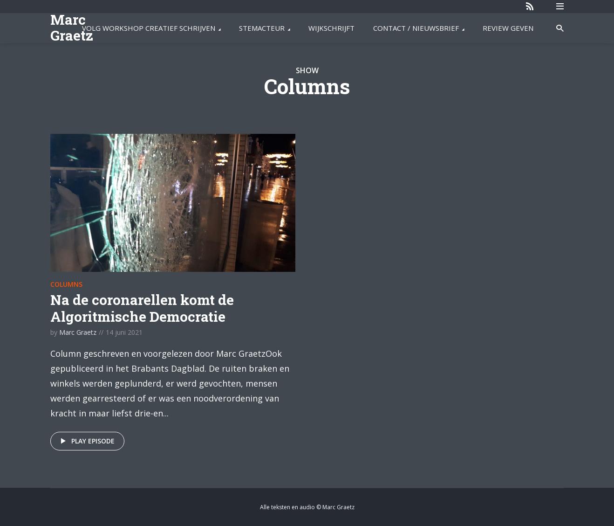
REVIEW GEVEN (508, 28)
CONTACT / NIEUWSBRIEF (416, 28)
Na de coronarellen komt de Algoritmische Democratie (142, 308)
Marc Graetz (71, 27)
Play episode (86, 441)
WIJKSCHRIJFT (331, 28)
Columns (66, 284)
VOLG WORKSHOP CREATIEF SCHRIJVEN (148, 28)
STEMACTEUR (262, 28)
